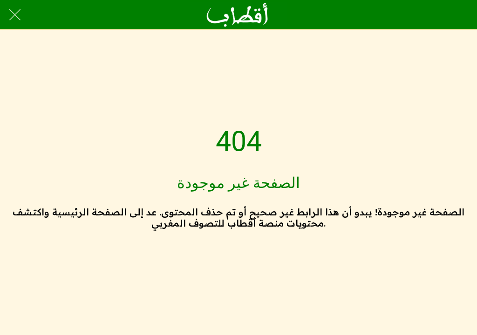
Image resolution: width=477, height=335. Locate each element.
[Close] (14, 14)
